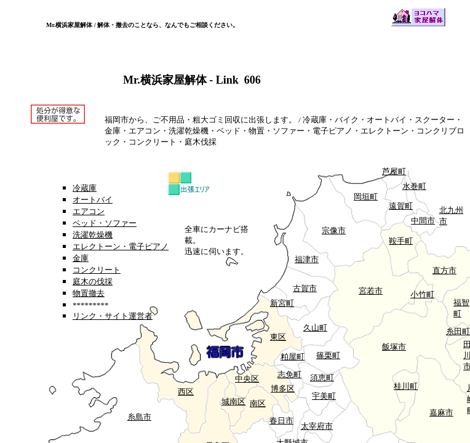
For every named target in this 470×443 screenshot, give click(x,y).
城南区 (233, 401)
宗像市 (334, 230)
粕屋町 (293, 356)
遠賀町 (401, 205)
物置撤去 (89, 293)
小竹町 (422, 294)
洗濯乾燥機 (93, 234)
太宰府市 (317, 426)
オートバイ (93, 199)
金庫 (81, 258)
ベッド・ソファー (105, 223)
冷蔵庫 (85, 188)
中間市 (423, 220)
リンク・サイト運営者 (113, 316)
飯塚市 (394, 346)
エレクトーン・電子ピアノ (121, 246)
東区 (278, 336)
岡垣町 (366, 196)
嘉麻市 (441, 412)
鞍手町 (401, 240)
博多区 (283, 388)
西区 (186, 391)
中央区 (247, 378)
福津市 (307, 259)
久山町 (315, 327)
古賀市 (305, 288)
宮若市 (371, 290)
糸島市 (139, 416)
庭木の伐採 (93, 281)
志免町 (289, 374)
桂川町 (406, 386)
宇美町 (324, 396)
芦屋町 (394, 171)
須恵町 (322, 377)
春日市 (281, 420)
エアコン (89, 211)
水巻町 (414, 186)
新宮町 (282, 303)
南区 (258, 403)
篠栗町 (328, 355)
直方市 (444, 270)
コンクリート (97, 269)
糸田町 (458, 331)
